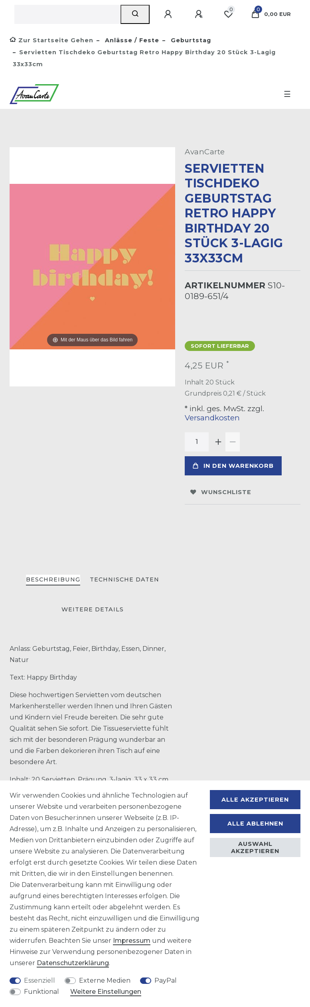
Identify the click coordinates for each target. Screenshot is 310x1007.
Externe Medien (104, 980)
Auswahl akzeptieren (255, 847)
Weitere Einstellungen (105, 991)
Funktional (41, 991)
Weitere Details (92, 609)
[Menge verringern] (232, 441)
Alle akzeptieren (255, 799)
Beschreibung (53, 579)
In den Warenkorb (233, 465)
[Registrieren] (200, 14)
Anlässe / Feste (131, 40)
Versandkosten (212, 417)
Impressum (131, 940)
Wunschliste (220, 492)
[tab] (53, 580)
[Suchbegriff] (67, 14)
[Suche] (135, 14)
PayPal (165, 980)
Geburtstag (190, 40)
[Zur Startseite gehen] (51, 40)
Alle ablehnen (255, 823)
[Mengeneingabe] (197, 441)
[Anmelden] (169, 14)
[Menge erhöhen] (218, 441)
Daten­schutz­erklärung (73, 963)
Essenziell (39, 980)
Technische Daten (124, 579)
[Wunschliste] (228, 14)
